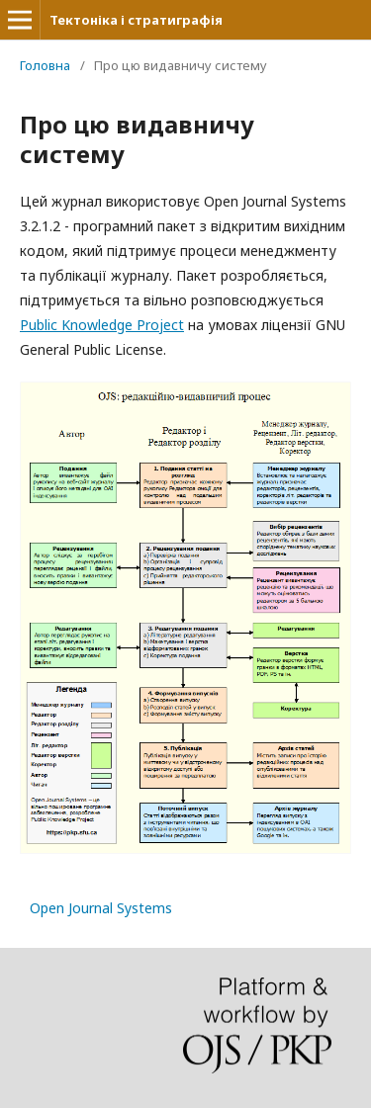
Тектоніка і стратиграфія (136, 20)
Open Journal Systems (101, 907)
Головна (45, 65)
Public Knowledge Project (102, 324)
